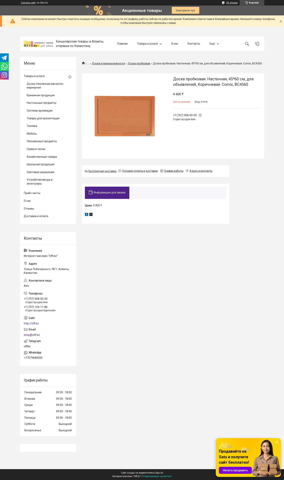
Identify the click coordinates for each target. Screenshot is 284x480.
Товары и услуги (147, 43)
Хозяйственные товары (42, 156)
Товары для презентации (43, 118)
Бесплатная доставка (103, 171)
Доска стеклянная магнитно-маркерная (45, 85)
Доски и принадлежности (108, 63)
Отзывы (29, 208)
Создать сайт (28, 2)
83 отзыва (232, 2)
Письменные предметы (42, 141)
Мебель (32, 133)
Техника (32, 125)
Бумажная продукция (41, 95)
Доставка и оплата (36, 216)
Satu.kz (159, 472)
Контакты (194, 43)
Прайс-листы (32, 193)
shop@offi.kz (32, 334)
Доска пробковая (139, 63)
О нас (174, 43)
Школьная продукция (40, 164)
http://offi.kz (31, 323)
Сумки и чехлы (36, 149)
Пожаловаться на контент (157, 476)
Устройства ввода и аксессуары (39, 181)
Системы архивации (40, 110)
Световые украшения (40, 172)
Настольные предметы (41, 102)
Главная (122, 43)
